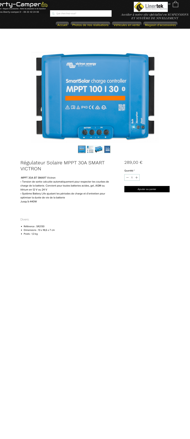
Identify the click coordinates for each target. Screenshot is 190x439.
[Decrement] (127, 177)
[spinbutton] (132, 177)
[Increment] (137, 177)
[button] (175, 4)
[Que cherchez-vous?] (80, 13)
